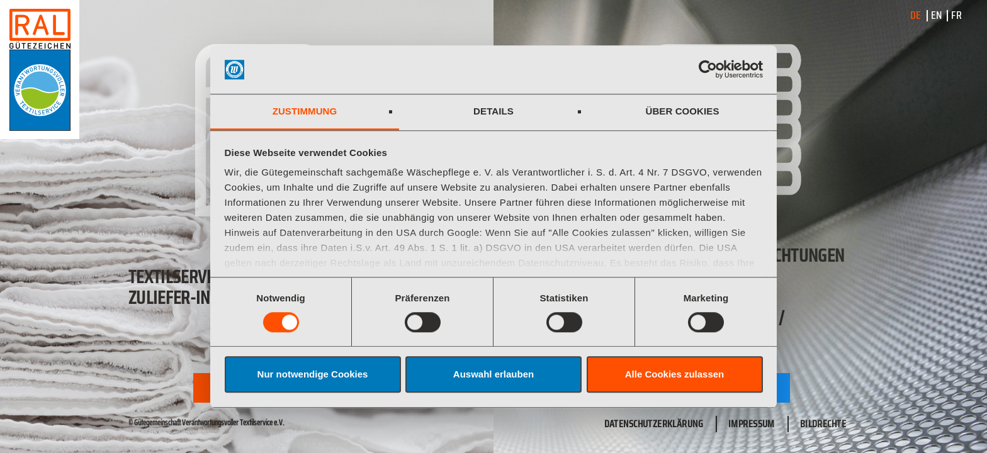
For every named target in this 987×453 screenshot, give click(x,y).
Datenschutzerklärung (653, 424)
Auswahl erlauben (493, 374)
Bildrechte (823, 424)
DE (916, 15)
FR (956, 15)
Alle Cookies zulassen (675, 374)
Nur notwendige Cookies (312, 374)
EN (936, 15)
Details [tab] (493, 111)
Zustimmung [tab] (305, 111)
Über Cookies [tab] (682, 111)
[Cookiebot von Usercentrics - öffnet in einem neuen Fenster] (708, 69)
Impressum (751, 424)
